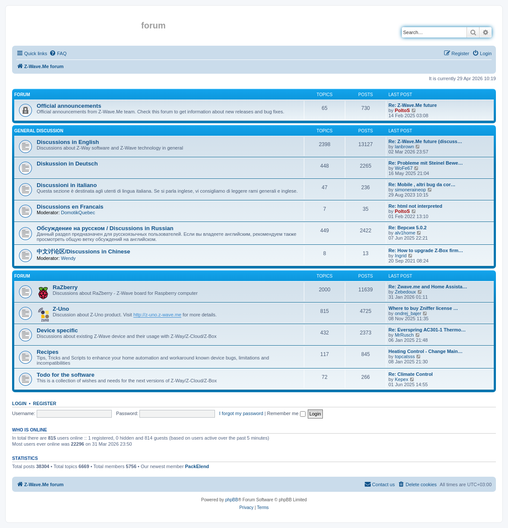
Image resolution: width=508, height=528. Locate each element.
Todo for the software (66, 375)
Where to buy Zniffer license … (423, 308)
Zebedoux (405, 291)
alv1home (405, 232)
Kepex (401, 379)
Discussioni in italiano (67, 185)
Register (45, 403)
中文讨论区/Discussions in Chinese (83, 251)
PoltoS (402, 110)
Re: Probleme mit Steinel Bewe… (425, 163)
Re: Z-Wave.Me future (412, 105)
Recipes (48, 352)
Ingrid (401, 255)
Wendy (68, 258)
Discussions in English (68, 142)
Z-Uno (61, 309)
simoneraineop (410, 189)
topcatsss (405, 356)
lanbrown (404, 146)
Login (19, 403)
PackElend (197, 466)
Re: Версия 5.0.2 (407, 227)
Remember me (286, 413)
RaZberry (65, 287)
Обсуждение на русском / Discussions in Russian (105, 228)
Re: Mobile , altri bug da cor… (421, 184)
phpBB (231, 499)
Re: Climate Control (410, 374)
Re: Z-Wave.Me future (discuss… (425, 141)
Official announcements (69, 106)
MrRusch (404, 334)
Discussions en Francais (70, 206)
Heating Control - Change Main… (425, 351)
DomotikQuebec (78, 212)
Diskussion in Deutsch (67, 163)
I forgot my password (241, 413)
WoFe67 (404, 168)
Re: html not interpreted (415, 206)
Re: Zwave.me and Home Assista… (427, 286)
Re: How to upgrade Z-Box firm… (425, 250)
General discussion (38, 130)
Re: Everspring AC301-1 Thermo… (427, 329)
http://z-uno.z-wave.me (157, 314)
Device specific (57, 330)
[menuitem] (57, 53)
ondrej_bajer (408, 313)
